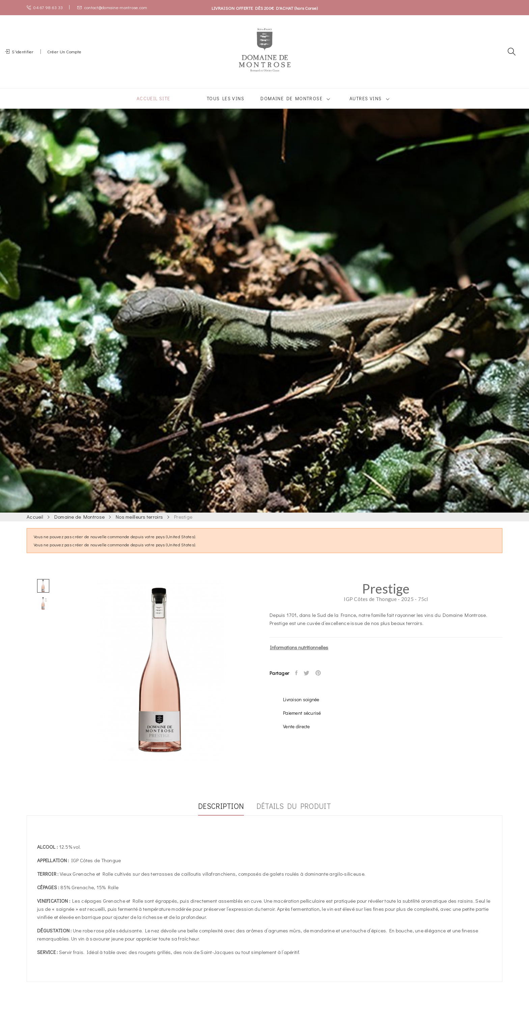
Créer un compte (64, 55)
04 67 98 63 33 (45, 7)
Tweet (309, 681)
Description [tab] (217, 814)
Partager (298, 681)
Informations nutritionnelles (299, 655)
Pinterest (322, 681)
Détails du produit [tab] (298, 814)
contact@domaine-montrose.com (112, 7)
